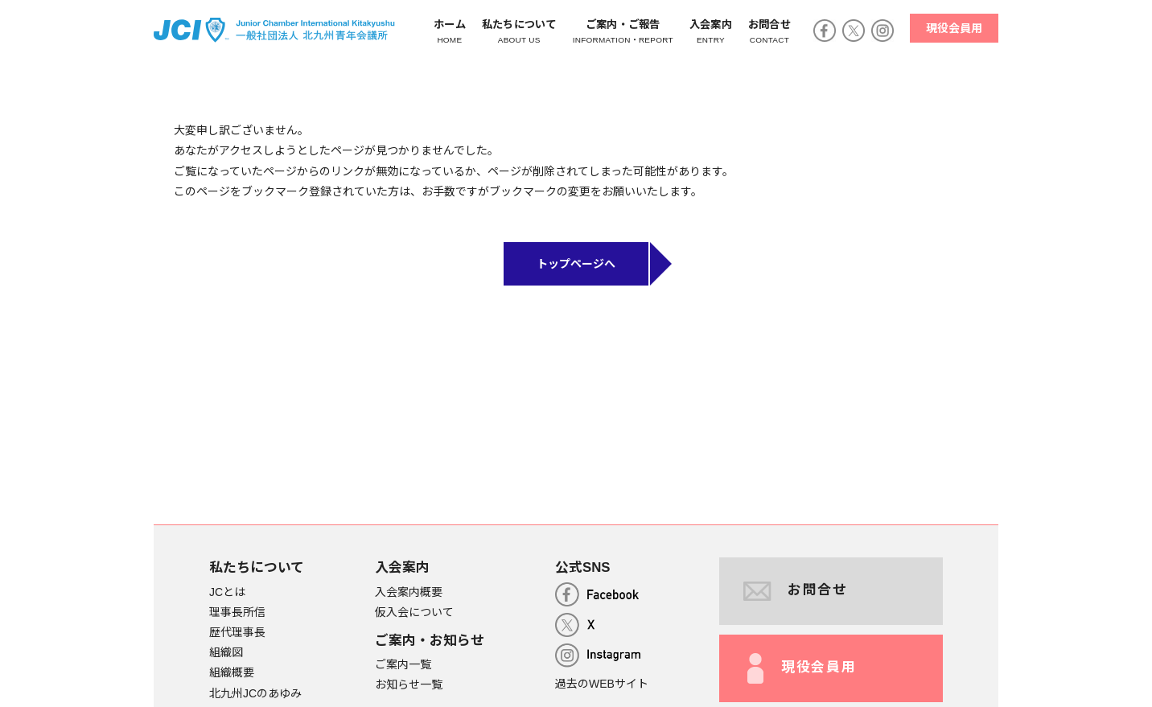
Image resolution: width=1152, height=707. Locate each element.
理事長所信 (237, 612)
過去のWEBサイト (601, 683)
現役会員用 (954, 28)
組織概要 (231, 672)
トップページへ (576, 263)
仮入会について (414, 612)
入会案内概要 (408, 592)
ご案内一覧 (403, 664)
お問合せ (795, 591)
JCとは (227, 592)
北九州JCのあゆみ (255, 693)
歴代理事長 (237, 632)
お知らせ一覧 (408, 684)
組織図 (226, 652)
